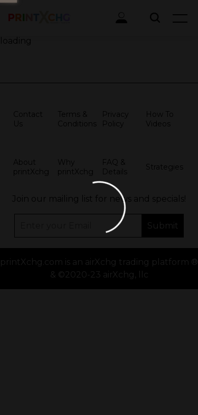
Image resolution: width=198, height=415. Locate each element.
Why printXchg (75, 166)
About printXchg (31, 166)
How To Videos (160, 119)
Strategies (164, 167)
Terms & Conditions (77, 119)
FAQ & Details (114, 166)
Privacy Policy (115, 119)
